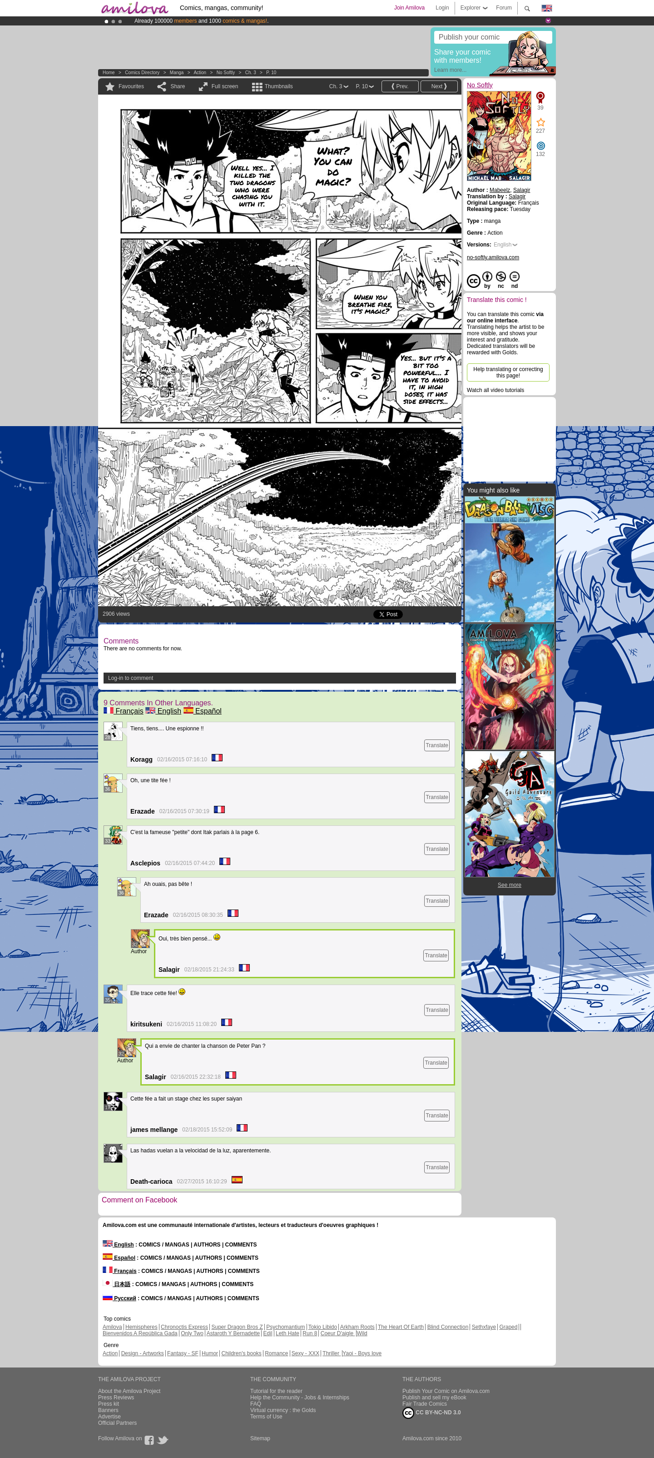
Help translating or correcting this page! (508, 372)
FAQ (255, 1404)
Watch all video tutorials (495, 390)
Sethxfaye (484, 1327)
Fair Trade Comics (424, 1404)
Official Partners (117, 1423)
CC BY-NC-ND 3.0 (431, 1413)
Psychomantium (285, 1327)
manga (177, 72)
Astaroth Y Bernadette (233, 1333)
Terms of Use (266, 1416)
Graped (508, 1327)
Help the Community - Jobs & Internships (299, 1397)
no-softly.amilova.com (493, 257)
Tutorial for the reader (276, 1391)
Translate (437, 745)
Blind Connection (448, 1327)
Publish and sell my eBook (434, 1397)
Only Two (192, 1333)
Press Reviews (116, 1397)
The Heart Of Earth (401, 1327)
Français (124, 711)
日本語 (116, 1284)
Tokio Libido (322, 1327)
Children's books (241, 1353)
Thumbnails (279, 86)
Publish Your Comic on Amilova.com (446, 1391)
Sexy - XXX (305, 1353)
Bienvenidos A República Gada (140, 1333)
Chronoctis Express (184, 1327)
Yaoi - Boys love (362, 1353)
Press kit (108, 1404)
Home (109, 72)
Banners (108, 1410)
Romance (276, 1353)
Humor (210, 1353)
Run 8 (309, 1333)
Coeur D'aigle (338, 1333)
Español (202, 711)
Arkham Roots (357, 1327)
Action (199, 72)
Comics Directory (142, 72)
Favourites (131, 86)
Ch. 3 (250, 72)
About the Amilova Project (129, 1391)
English (163, 711)
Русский (119, 1298)
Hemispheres (141, 1327)
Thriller (331, 1353)
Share (177, 86)
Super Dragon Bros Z (237, 1327)
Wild (362, 1333)
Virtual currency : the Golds (283, 1410)
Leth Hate (287, 1333)
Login (442, 8)
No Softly (226, 72)
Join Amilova (409, 8)
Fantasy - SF (182, 1353)
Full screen (225, 86)
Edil (267, 1333)
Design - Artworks (142, 1353)
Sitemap (260, 1438)
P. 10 (271, 72)
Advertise (109, 1416)
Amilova (112, 1327)
